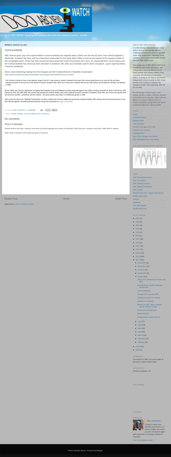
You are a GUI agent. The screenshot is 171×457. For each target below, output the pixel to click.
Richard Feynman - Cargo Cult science (148, 193)
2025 (138, 218)
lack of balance (43, 114)
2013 (138, 253)
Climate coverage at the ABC (144, 127)
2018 (138, 236)
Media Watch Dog (140, 196)
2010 (138, 346)
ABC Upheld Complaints (142, 187)
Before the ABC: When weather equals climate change (149, 306)
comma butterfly (30, 114)
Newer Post (11, 198)
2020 (138, 229)
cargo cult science (65, 101)
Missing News (138, 121)
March (140, 335)
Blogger (100, 450)
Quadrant (136, 202)
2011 (138, 260)
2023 (138, 222)
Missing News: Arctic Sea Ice (148, 317)
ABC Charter (138, 190)
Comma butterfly (143, 291)
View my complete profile (143, 440)
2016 (138, 243)
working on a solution (145, 301)
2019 (138, 232)
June (140, 325)
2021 (138, 225)
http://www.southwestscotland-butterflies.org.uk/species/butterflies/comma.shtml (39, 75)
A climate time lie (139, 117)
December (142, 263)
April (140, 332)
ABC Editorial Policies (141, 184)
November (142, 266)
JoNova (136, 199)
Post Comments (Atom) (25, 204)
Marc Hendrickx (154, 421)
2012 (138, 256)
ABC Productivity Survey (142, 177)
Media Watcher (143, 314)
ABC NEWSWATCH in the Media (146, 139)
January (141, 342)
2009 (138, 350)
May (140, 328)
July (139, 321)
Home (66, 198)
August (141, 277)
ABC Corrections (139, 180)
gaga (24, 55)
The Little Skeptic (140, 205)
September (142, 273)
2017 (138, 239)
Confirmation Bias (140, 209)
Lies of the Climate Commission (145, 136)
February (141, 339)
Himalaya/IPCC (139, 133)
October (141, 270)
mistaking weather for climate (148, 298)
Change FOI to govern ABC (148, 294)
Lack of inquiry (138, 124)
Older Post (121, 198)
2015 (138, 246)
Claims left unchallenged (147, 310)
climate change (17, 114)
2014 (138, 249)
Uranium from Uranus (141, 130)
